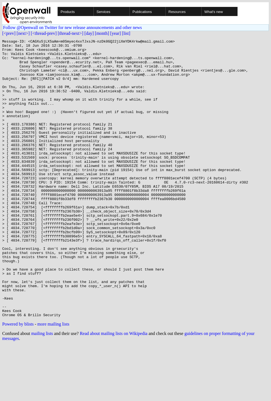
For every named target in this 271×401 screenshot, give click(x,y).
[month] (102, 33)
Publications (142, 12)
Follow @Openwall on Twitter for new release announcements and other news (72, 27)
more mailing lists (53, 379)
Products (68, 12)
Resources (177, 12)
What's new (213, 12)
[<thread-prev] (43, 33)
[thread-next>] (71, 33)
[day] (89, 33)
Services (103, 12)
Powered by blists (18, 379)
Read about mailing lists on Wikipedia (113, 389)
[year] (115, 33)
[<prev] (8, 33)
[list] (126, 33)
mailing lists (42, 389)
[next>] (23, 33)
